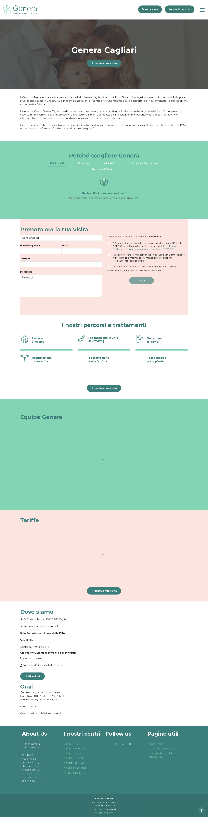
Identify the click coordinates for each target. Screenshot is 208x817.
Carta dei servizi (29, 706)
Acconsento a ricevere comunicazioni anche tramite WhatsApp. (145, 266)
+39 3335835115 (41, 647)
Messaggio (26, 272)
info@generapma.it (104, 812)
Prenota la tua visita (104, 63)
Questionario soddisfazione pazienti (40, 713)
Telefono (25, 258)
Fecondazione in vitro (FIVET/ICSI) (103, 339)
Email (65, 245)
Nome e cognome (30, 245)
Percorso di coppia (38, 340)
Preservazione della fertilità (99, 359)
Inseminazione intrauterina (42, 359)
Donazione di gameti (154, 340)
